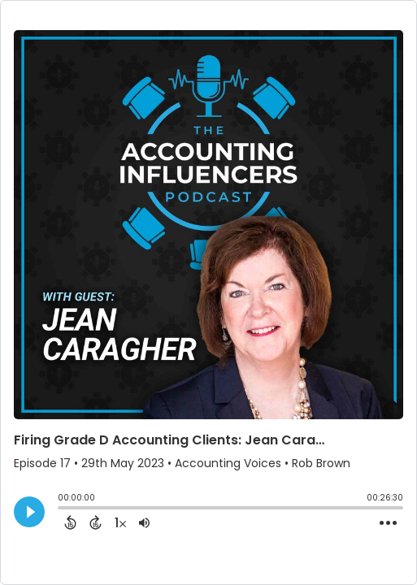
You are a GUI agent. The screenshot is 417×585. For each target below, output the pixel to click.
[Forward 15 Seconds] (95, 522)
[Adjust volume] (144, 522)
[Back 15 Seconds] (70, 522)
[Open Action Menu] (388, 523)
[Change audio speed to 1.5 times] (120, 522)
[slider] (62, 509)
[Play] (29, 511)
